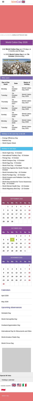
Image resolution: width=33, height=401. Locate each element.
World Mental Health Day (11, 186)
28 (3, 221)
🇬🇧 (18, 1)
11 (21, 210)
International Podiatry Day (11, 155)
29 (8, 221)
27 (29, 218)
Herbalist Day (6, 313)
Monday (4, 89)
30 (12, 221)
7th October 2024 (14, 89)
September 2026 (16, 199)
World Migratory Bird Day (11, 188)
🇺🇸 (19, 385)
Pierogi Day (6, 158)
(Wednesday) (18, 55)
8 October (18, 153)
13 (29, 210)
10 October (22, 172)
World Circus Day (7, 343)
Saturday (4, 108)
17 (16, 214)
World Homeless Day (9, 172)
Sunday (4, 114)
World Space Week (9, 143)
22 (8, 218)
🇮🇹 (24, 385)
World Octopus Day (9, 160)
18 (21, 214)
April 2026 (5, 295)
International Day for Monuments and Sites (16, 331)
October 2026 (16, 228)
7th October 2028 (14, 108)
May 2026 (4, 302)
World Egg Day (7, 163)
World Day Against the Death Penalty (15, 168)
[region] (16, 19)
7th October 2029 (14, 114)
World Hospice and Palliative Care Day (16, 177)
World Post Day (7, 165)
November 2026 (16, 257)
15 (8, 214)
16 (12, 214)
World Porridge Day (9, 175)
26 (25, 218)
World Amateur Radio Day (10, 337)
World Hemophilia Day (9, 319)
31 (25, 251)
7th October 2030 (14, 121)
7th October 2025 (14, 95)
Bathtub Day (6, 140)
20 (29, 214)
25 (21, 218)
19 (25, 214)
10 (16, 210)
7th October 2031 (14, 127)
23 (12, 218)
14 (3, 214)
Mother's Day (5, 395)
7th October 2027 (14, 101)
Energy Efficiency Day (10, 138)
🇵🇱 (3, 389)
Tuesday (4, 95)
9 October (17, 163)
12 (25, 210)
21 (3, 218)
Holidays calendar (8, 380)
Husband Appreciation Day (10, 325)
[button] (3, 1)
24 (16, 218)
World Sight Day (8, 153)
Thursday (4, 102)
